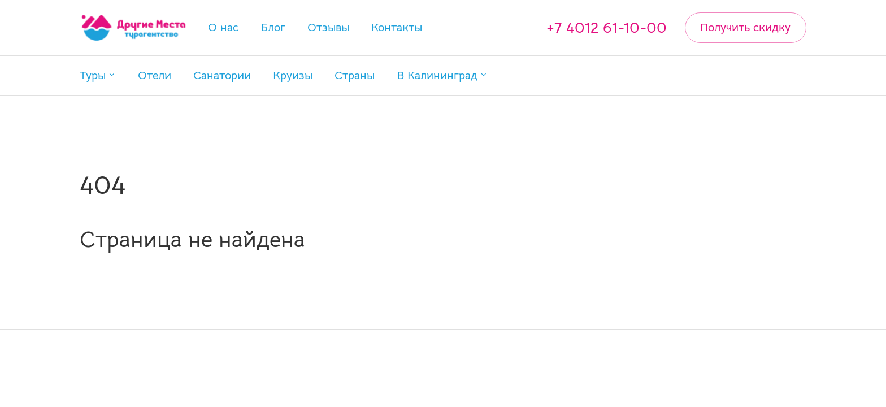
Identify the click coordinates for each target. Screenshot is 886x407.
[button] (98, 75)
